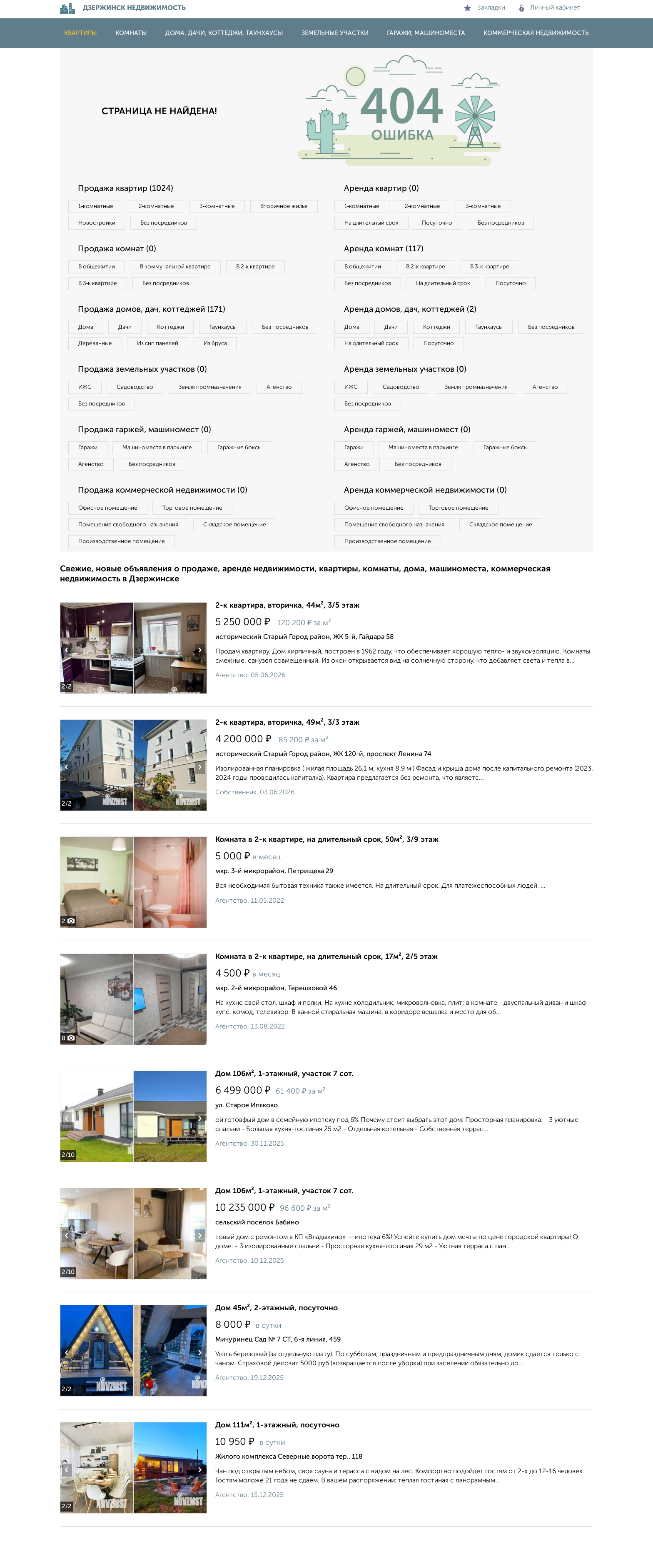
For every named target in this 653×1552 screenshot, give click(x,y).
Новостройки (174, 224)
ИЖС (86, 409)
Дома (86, 330)
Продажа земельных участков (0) (145, 391)
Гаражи (88, 470)
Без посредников (244, 224)
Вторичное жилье (103, 224)
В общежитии (98, 268)
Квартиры (80, 33)
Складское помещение (240, 549)
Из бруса (91, 364)
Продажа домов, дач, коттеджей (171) (154, 312)
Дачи (128, 330)
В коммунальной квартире (180, 268)
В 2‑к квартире (264, 268)
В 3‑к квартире (99, 285)
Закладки (484, 8)
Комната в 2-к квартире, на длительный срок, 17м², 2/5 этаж (326, 982)
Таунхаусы (231, 330)
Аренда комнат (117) (385, 250)
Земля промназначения (217, 409)
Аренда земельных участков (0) (407, 391)
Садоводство (138, 409)
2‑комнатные (160, 207)
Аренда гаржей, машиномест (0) (409, 452)
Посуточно (442, 224)
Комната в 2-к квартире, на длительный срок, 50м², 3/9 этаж (327, 865)
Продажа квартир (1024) (127, 189)
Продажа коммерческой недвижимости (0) (165, 514)
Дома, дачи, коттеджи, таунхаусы (224, 33)
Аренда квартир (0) (383, 189)
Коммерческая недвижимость (536, 33)
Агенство (289, 409)
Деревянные (171, 347)
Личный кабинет (550, 8)
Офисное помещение (109, 532)
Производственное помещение (123, 566)
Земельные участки (335, 33)
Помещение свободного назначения (129, 549)
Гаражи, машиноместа (426, 33)
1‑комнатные (97, 207)
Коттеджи (175, 330)
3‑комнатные (223, 207)
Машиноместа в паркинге (161, 470)
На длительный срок (373, 224)
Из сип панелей (236, 347)
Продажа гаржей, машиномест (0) (147, 452)
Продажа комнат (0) (119, 250)
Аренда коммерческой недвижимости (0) (428, 514)
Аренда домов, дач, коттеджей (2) (412, 329)
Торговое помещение (197, 532)
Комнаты (131, 33)
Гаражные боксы (246, 470)
